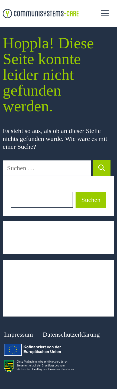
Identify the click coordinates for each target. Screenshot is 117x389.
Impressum (18, 334)
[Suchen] (101, 168)
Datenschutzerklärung (71, 334)
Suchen (20, 187)
